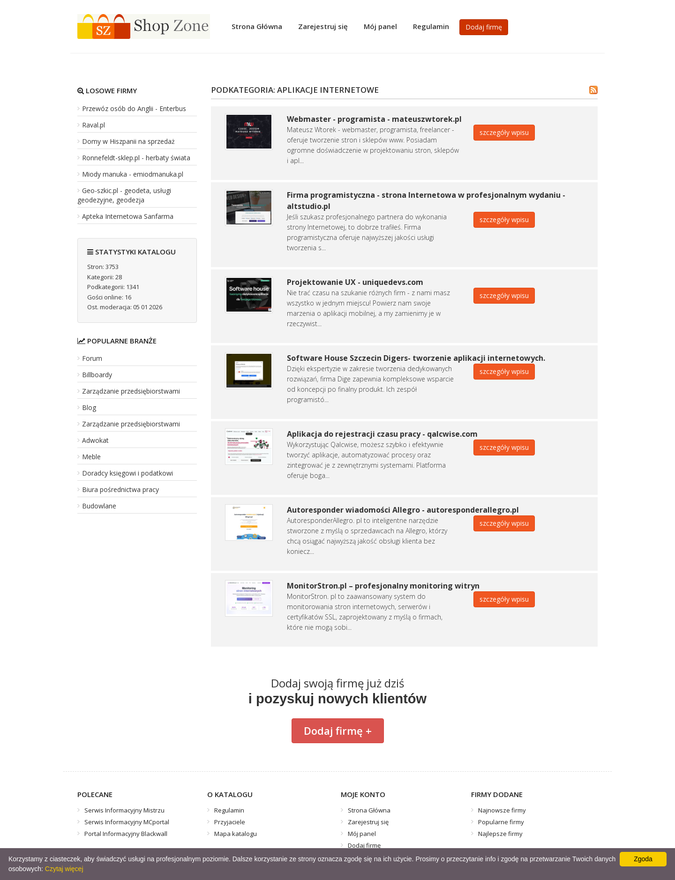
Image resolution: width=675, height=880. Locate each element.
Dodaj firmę (483, 26)
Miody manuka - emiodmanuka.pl (132, 174)
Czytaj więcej (64, 869)
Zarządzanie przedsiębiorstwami (131, 391)
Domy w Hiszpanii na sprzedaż (128, 141)
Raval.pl (93, 124)
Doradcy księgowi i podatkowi (127, 473)
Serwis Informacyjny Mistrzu (124, 810)
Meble (91, 456)
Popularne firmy (501, 822)
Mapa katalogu (235, 833)
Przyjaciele (229, 822)
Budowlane (99, 505)
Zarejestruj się (323, 26)
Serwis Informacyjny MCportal (126, 822)
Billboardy (97, 374)
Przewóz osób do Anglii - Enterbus (134, 108)
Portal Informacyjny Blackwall (125, 833)
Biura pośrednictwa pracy (120, 489)
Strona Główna (257, 26)
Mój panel (380, 26)
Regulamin (431, 26)
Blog (89, 407)
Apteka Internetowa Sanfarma (127, 216)
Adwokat (95, 440)
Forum (92, 358)
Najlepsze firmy (500, 833)
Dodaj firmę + (338, 730)
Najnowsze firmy (502, 810)
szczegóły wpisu (504, 132)
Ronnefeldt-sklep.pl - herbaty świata (136, 157)
